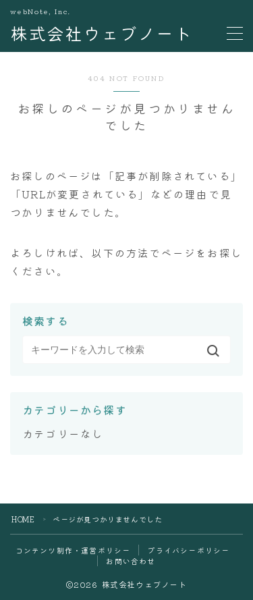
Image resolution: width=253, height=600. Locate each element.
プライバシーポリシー (188, 550)
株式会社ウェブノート (101, 33)
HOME (22, 519)
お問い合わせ (130, 560)
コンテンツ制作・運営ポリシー (73, 550)
